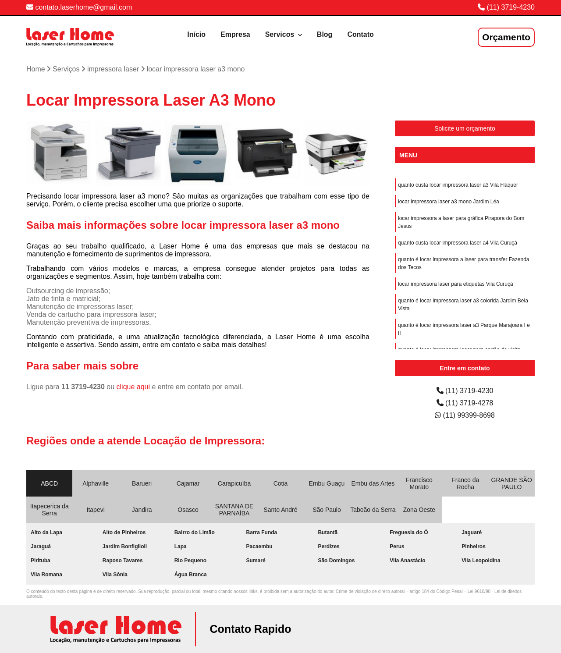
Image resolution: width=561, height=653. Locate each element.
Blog (325, 34)
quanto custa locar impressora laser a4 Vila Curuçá (457, 243)
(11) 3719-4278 (465, 403)
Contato (360, 34)
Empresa (235, 34)
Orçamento (506, 37)
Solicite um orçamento (464, 128)
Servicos (280, 34)
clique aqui (133, 386)
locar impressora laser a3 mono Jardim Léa (448, 202)
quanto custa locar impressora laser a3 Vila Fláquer (458, 185)
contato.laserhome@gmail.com (79, 7)
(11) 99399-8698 (465, 415)
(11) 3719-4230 (511, 7)
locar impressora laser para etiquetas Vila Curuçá (455, 284)
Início (196, 34)
